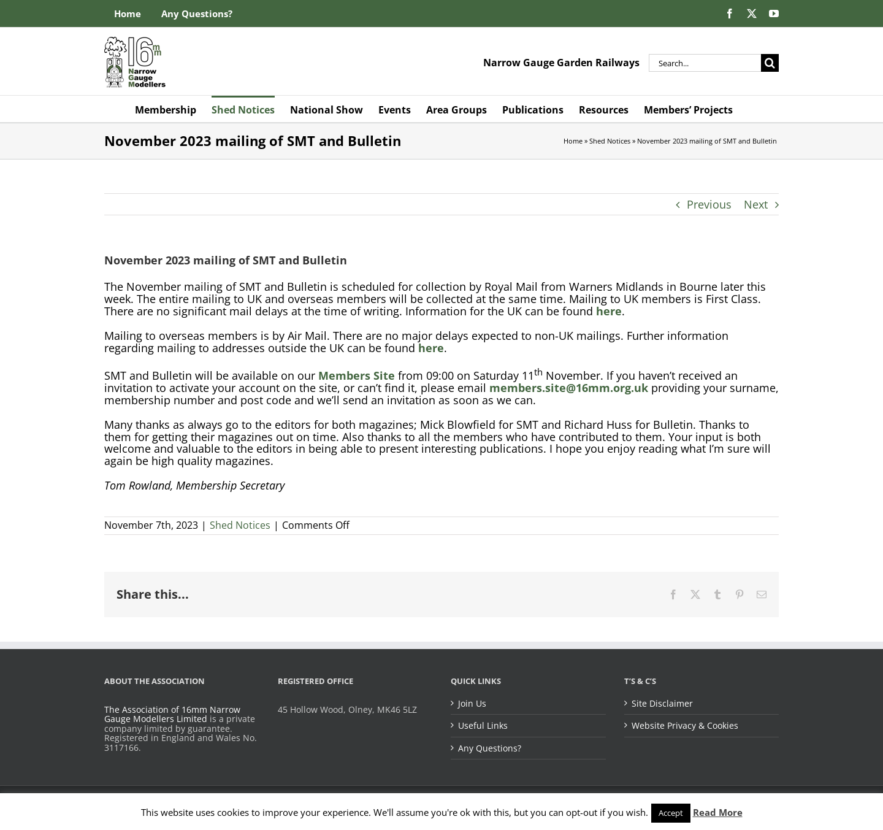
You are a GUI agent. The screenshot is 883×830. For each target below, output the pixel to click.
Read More (718, 812)
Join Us (472, 704)
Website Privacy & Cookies (685, 726)
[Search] (770, 63)
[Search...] (705, 63)
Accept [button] (671, 812)
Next (756, 204)
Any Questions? (489, 748)
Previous (709, 204)
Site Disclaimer (662, 704)
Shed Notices (609, 140)
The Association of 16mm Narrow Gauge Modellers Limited (172, 714)
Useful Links (483, 726)
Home (573, 140)
